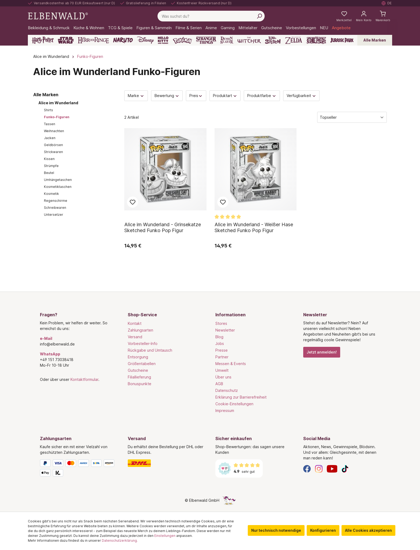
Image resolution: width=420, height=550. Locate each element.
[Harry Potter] (43, 40)
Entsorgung (138, 357)
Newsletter (225, 330)
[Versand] (166, 463)
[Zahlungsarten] (78, 469)
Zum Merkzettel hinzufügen (132, 202)
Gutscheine (138, 370)
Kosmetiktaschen (58, 187)
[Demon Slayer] (227, 40)
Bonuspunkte (139, 383)
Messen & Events (230, 363)
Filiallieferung (139, 377)
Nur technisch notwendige (276, 530)
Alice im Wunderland (58, 103)
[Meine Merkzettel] (344, 16)
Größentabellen (142, 363)
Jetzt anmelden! (322, 352)
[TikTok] (345, 468)
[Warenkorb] (382, 16)
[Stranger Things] (206, 40)
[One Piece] (316, 40)
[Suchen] (259, 16)
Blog (219, 337)
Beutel (49, 173)
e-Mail (46, 338)
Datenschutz (226, 390)
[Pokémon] (182, 40)
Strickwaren (53, 152)
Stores (221, 323)
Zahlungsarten (140, 330)
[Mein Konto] (363, 16)
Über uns (223, 377)
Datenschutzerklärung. (120, 540)
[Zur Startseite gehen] (58, 15)
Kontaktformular (84, 379)
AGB (219, 383)
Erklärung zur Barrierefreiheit (241, 397)
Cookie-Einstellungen (234, 404)
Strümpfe (51, 166)
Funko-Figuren (56, 117)
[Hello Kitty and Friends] (163, 40)
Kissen (49, 159)
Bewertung (167, 95)
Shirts (48, 110)
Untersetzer (53, 215)
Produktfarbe (261, 95)
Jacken (49, 138)
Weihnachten (54, 131)
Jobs (219, 343)
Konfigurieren (323, 530)
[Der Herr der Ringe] (93, 40)
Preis (196, 95)
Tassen (49, 124)
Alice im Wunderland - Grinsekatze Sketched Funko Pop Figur (162, 227)
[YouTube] (332, 468)
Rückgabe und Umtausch (150, 350)
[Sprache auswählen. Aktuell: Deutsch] (386, 3)
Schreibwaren (55, 208)
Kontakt (134, 323)
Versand (135, 337)
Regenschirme (55, 201)
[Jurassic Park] (342, 40)
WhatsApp (50, 354)
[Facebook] (307, 468)
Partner (221, 357)
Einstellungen (164, 536)
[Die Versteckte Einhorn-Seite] (229, 500)
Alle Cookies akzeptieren (368, 530)
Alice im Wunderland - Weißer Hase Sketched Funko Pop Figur (254, 227)
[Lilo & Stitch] (273, 40)
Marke (136, 95)
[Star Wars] (66, 40)
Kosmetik (51, 194)
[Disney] (145, 40)
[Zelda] (293, 40)
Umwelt (221, 370)
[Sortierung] (352, 117)
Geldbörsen (53, 145)
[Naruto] (123, 40)
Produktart (225, 95)
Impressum (224, 410)
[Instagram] (318, 468)
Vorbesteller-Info (143, 343)
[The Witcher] (249, 40)
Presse (221, 350)
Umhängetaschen (58, 180)
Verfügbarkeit (301, 95)
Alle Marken (374, 40)
